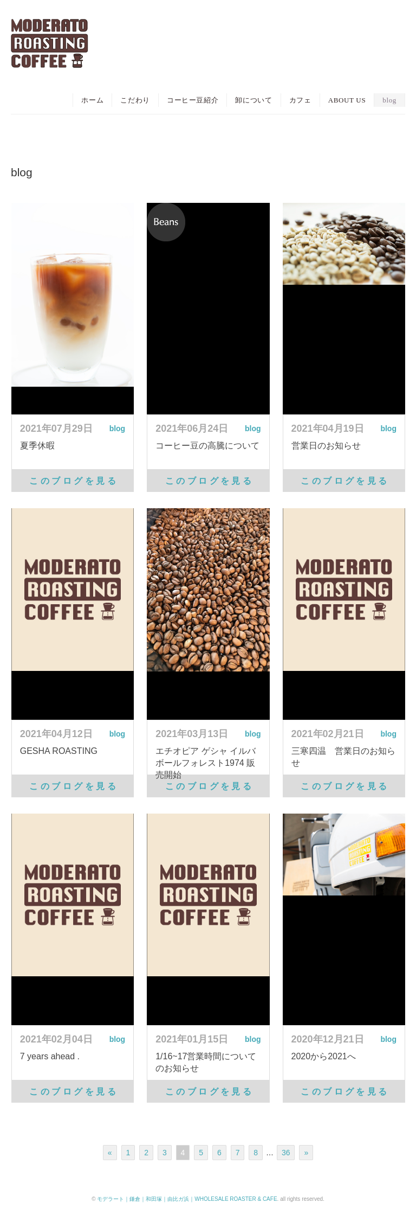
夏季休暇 (37, 445)
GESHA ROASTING (59, 751)
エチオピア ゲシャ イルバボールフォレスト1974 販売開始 (205, 762)
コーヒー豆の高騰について (207, 445)
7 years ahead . (50, 1056)
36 (286, 1152)
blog (389, 100)
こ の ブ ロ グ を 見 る (72, 480)
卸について (253, 100)
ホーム (92, 100)
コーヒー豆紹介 (193, 100)
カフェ (300, 100)
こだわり (135, 100)
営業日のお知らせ (326, 445)
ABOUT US (347, 100)
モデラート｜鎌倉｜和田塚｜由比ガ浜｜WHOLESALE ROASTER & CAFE (187, 1199)
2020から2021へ (323, 1056)
